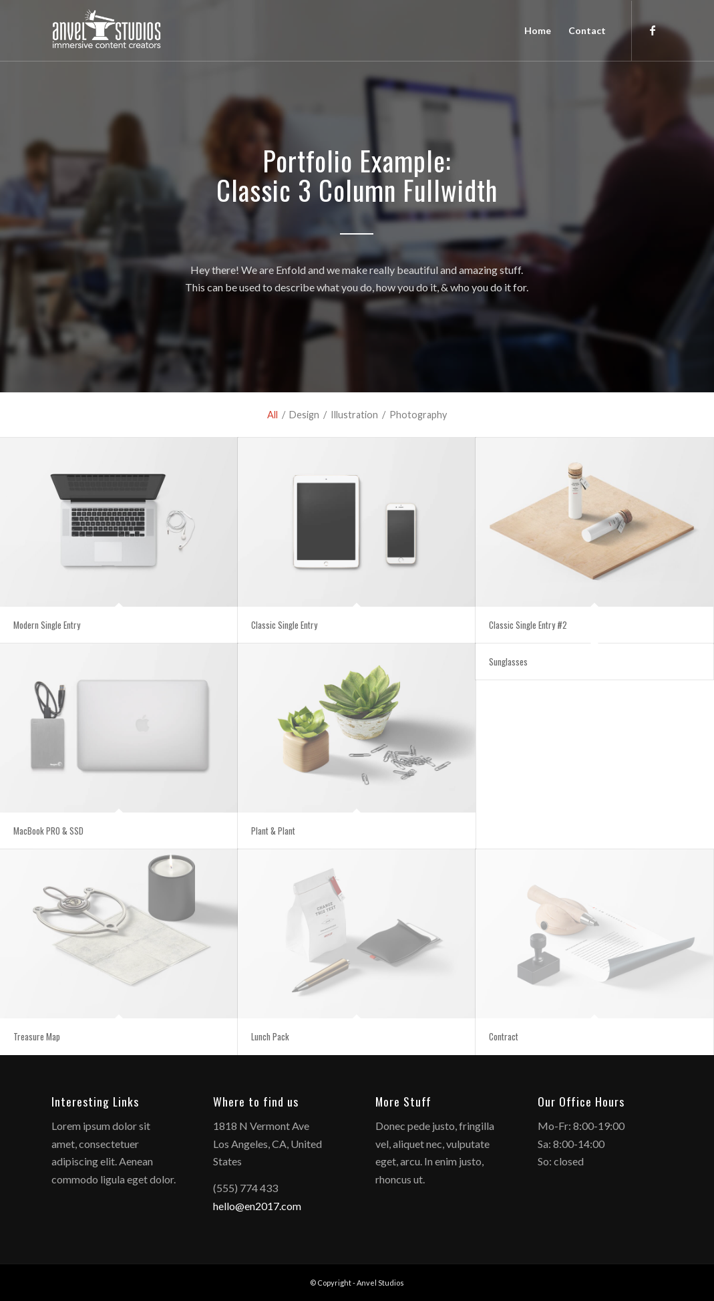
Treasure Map (36, 1036)
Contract (503, 1036)
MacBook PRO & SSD (48, 830)
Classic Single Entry (284, 624)
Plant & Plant (273, 830)
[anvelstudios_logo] (106, 31)
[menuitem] (538, 31)
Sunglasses (508, 661)
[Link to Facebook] (653, 30)
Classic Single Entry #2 (528, 624)
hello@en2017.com (257, 1205)
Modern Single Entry (46, 624)
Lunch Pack (270, 1036)
